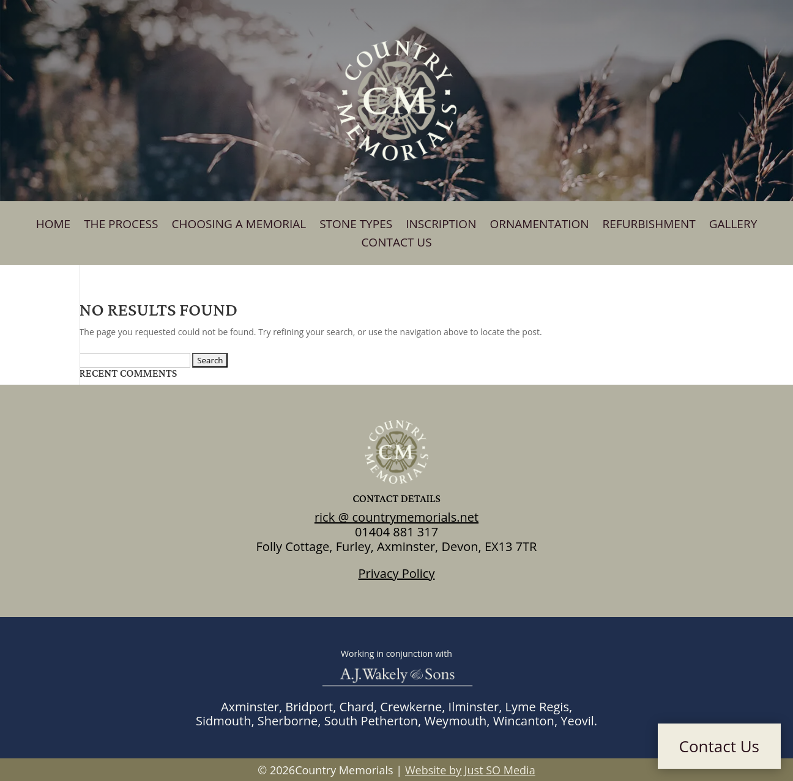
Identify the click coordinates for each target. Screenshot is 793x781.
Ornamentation (539, 226)
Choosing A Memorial (238, 226)
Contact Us (396, 244)
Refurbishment (649, 226)
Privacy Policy (397, 573)
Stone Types (355, 226)
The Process (121, 226)
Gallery (733, 226)
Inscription (441, 226)
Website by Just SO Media (470, 770)
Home (53, 226)
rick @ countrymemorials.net (396, 517)
